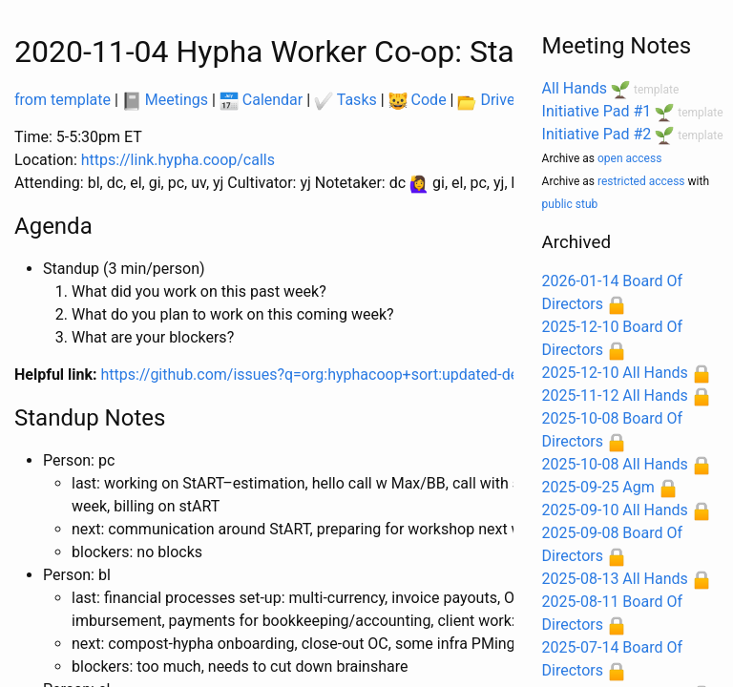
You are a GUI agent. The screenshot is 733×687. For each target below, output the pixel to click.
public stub (570, 204)
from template (62, 100)
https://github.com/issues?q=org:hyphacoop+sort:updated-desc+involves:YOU (366, 374)
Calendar (261, 100)
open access (629, 158)
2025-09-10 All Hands (615, 510)
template (656, 89)
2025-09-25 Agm (598, 487)
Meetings (165, 100)
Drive (485, 100)
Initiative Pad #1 (597, 111)
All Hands (574, 88)
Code (417, 100)
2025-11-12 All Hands (615, 395)
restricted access (641, 181)
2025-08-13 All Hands (615, 579)
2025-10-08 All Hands (615, 464)
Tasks (345, 100)
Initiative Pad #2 (597, 134)
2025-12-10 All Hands (615, 373)
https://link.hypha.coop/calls (178, 160)
